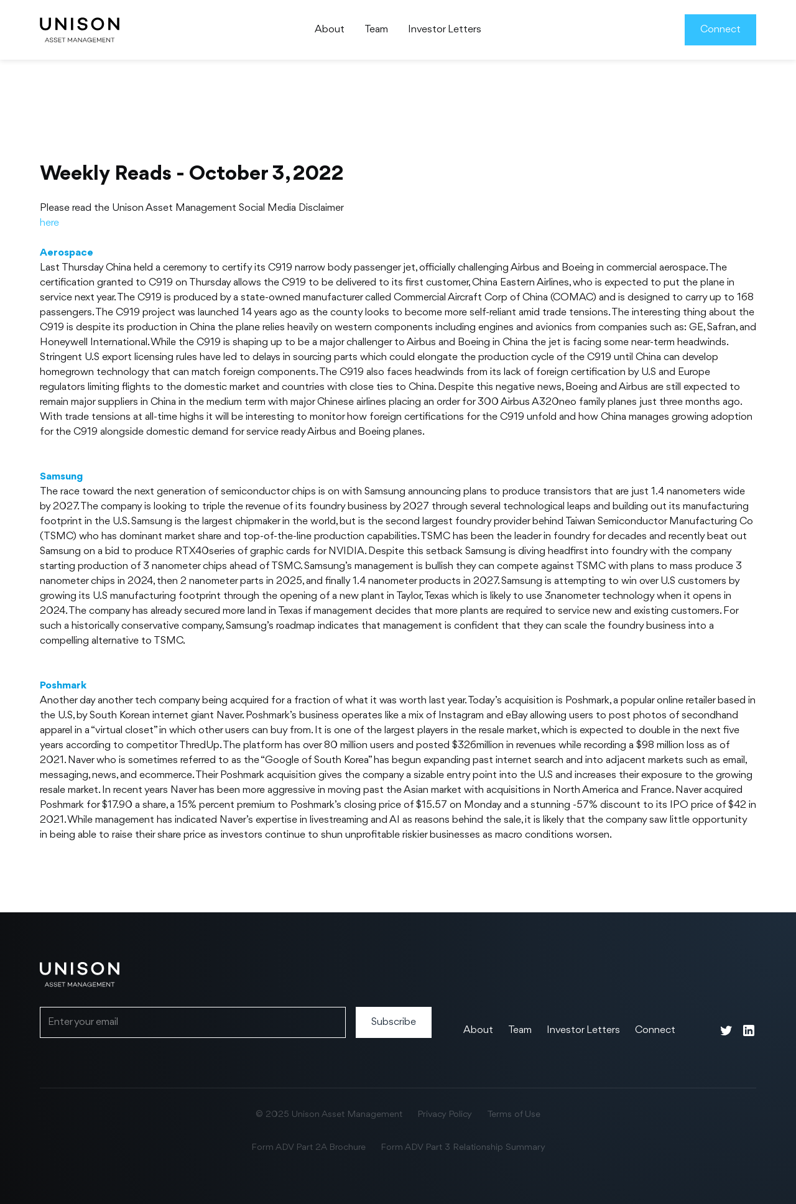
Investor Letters (444, 29)
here (49, 223)
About (330, 29)
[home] (79, 29)
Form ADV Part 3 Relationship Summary (463, 1147)
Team (376, 29)
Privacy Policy (444, 1114)
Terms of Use (513, 1114)
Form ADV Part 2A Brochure (308, 1147)
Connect (720, 29)
